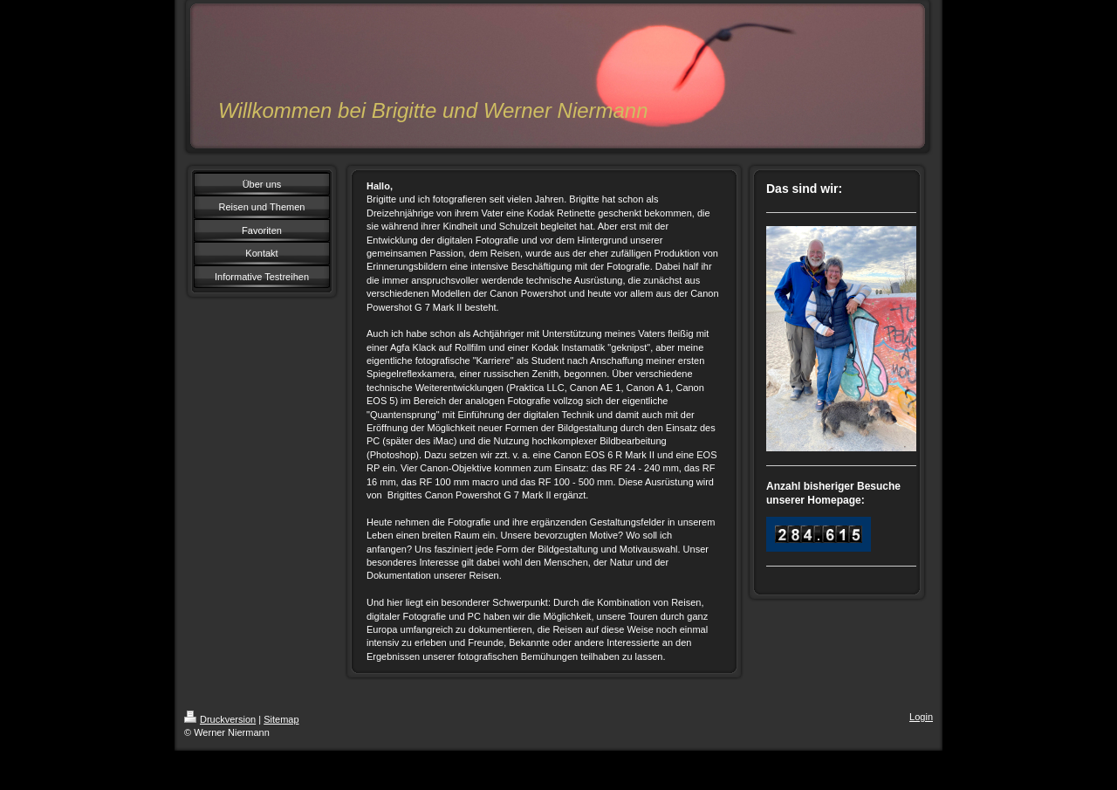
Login (921, 716)
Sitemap (281, 719)
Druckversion (220, 719)
